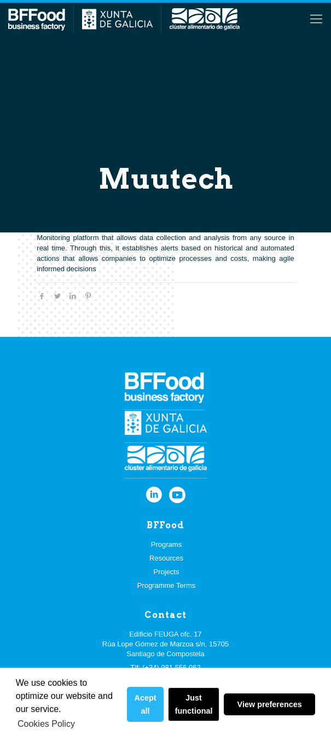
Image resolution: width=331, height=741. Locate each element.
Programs (166, 544)
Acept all (145, 704)
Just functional (194, 704)
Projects (166, 572)
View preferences (269, 704)
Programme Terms (166, 585)
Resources (166, 558)
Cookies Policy (46, 723)
